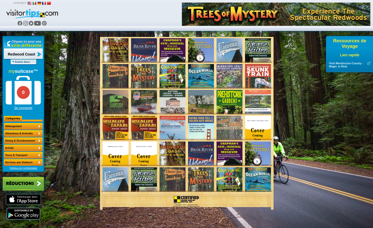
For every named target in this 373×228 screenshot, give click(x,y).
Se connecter (23, 108)
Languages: (20, 2)
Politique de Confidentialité (23, 168)
